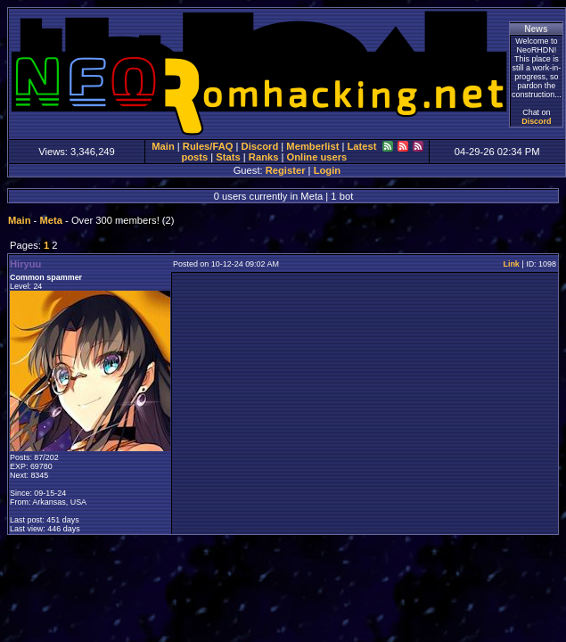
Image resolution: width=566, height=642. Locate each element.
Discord (536, 121)
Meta (50, 220)
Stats (228, 157)
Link (511, 263)
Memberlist (312, 146)
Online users (317, 157)
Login (327, 170)
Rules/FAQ (208, 146)
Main (163, 146)
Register (286, 170)
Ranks (264, 157)
